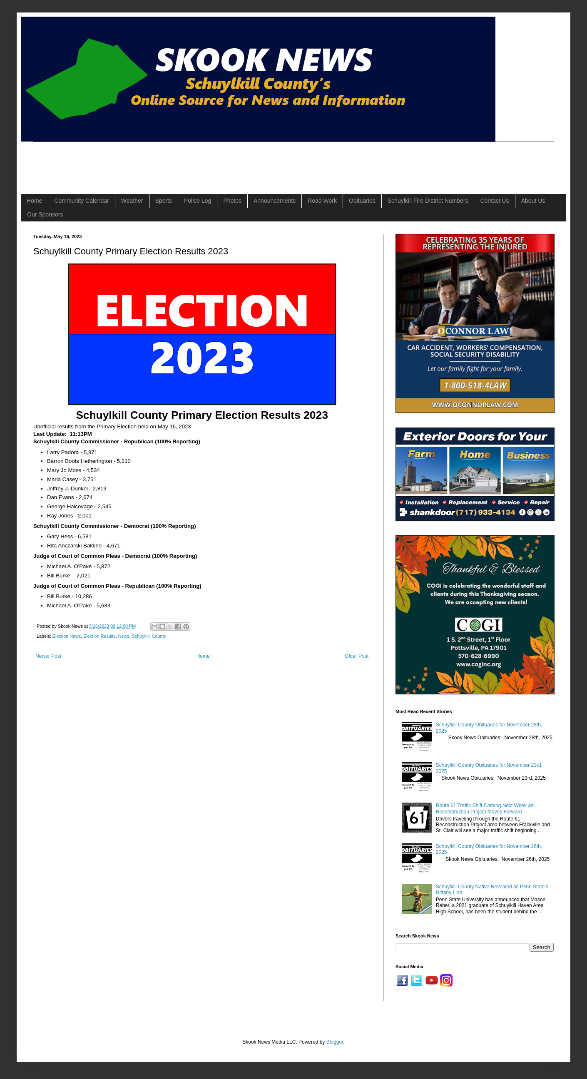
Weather (132, 200)
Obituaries (362, 200)
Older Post (356, 656)
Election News (66, 636)
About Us (533, 200)
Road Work (322, 200)
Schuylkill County (149, 636)
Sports (163, 200)
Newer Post (48, 656)
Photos (232, 200)
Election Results (99, 636)
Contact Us (494, 200)
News (123, 636)
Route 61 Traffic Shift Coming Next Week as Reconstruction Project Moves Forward (484, 808)
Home (34, 200)
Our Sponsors (45, 214)
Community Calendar (81, 200)
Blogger (334, 1042)
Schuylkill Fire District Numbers (428, 200)
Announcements (275, 200)
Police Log (197, 200)
